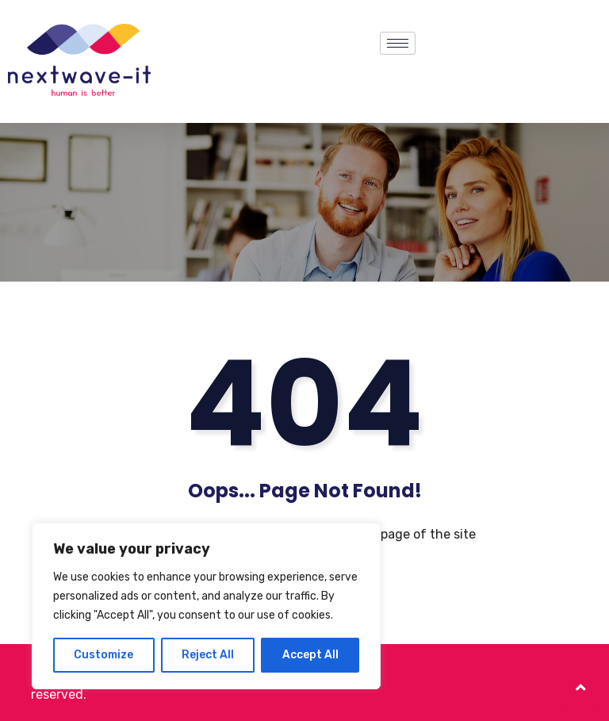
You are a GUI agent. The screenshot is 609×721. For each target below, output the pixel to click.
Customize (103, 655)
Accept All (310, 655)
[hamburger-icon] (398, 43)
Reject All (208, 655)
